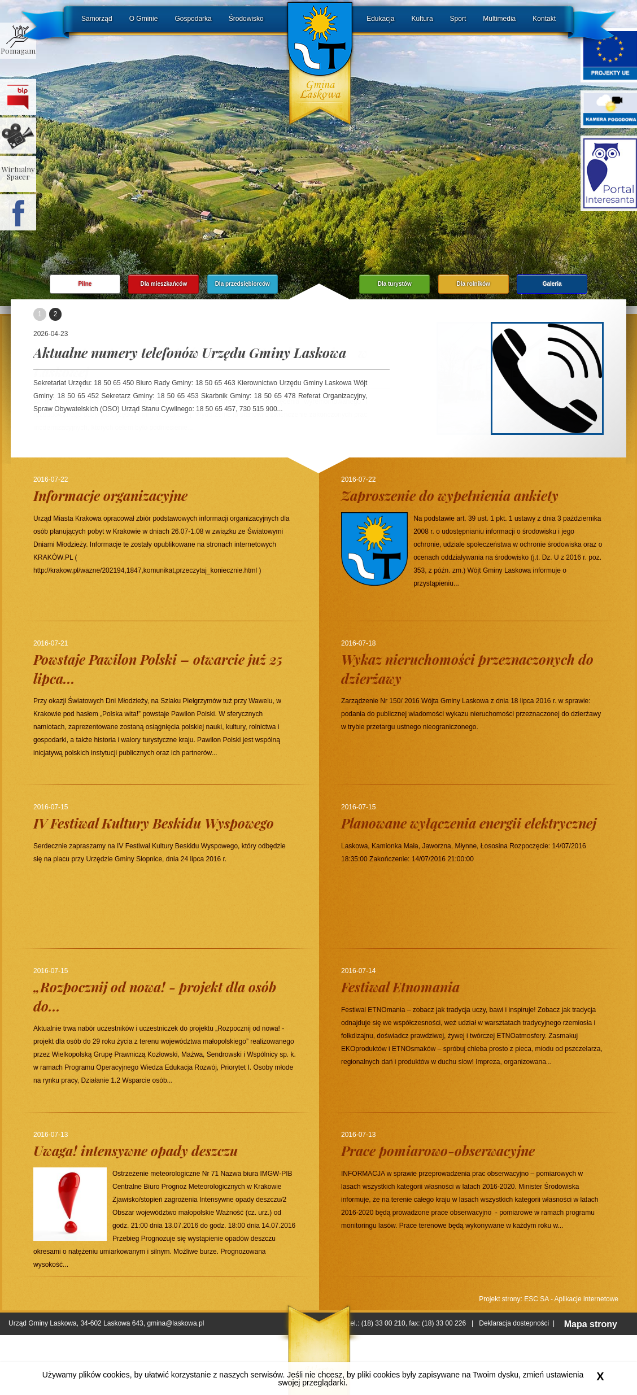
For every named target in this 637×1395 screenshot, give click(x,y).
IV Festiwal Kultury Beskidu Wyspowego (153, 823)
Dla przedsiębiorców (242, 284)
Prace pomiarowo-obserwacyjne (438, 1150)
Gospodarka (192, 19)
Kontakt (544, 19)
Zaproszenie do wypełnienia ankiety (450, 495)
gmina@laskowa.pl (175, 1323)
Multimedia (499, 19)
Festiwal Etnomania (400, 987)
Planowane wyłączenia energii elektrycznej (468, 823)
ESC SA (536, 1299)
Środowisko (246, 19)
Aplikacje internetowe (586, 1299)
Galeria (552, 284)
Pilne (84, 284)
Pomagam (18, 50)
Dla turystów (395, 284)
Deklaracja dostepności (514, 1323)
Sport (458, 19)
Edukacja (380, 19)
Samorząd (96, 19)
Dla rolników (473, 284)
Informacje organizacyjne (110, 495)
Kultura (422, 19)
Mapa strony (590, 1324)
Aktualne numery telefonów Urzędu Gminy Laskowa (189, 352)
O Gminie (143, 19)
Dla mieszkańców (163, 284)
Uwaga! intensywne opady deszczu (135, 1150)
